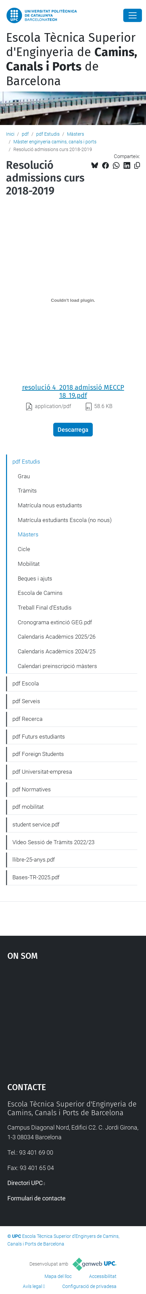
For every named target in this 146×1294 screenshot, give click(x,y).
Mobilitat (29, 563)
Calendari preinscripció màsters (57, 666)
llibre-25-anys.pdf (33, 859)
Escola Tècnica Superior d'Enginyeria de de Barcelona (71, 59)
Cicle (24, 549)
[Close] (132, 15)
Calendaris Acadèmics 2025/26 (56, 636)
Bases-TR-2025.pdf (36, 877)
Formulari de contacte (36, 1198)
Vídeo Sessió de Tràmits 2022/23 (53, 842)
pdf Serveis (26, 701)
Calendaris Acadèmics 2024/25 (56, 651)
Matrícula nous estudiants (50, 505)
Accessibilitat (103, 1276)
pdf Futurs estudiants (38, 736)
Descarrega (73, 429)
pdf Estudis (48, 134)
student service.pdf (36, 824)
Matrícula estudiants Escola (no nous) (65, 520)
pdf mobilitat (28, 806)
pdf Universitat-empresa (42, 771)
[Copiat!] (137, 165)
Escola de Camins (40, 593)
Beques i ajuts (35, 578)
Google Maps (73, 1018)
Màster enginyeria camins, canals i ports (54, 141)
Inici (10, 134)
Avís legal (32, 1286)
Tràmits (27, 490)
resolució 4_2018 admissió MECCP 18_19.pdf (73, 391)
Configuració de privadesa (89, 1286)
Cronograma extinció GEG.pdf (55, 622)
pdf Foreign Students (38, 754)
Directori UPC (25, 1182)
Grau (24, 476)
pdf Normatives (31, 789)
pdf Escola (25, 683)
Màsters (75, 134)
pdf (25, 134)
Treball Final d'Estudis (45, 607)
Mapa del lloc (58, 1276)
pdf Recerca (27, 719)
